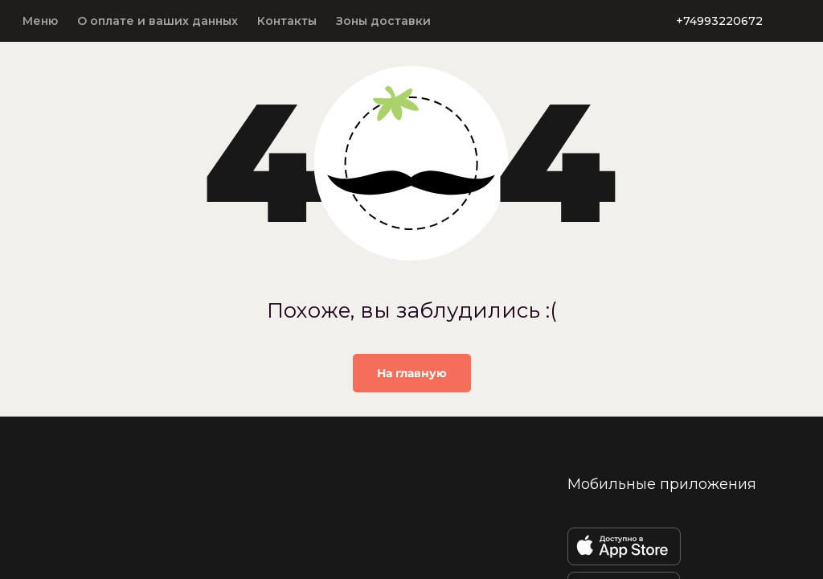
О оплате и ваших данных (157, 21)
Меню (40, 21)
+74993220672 (719, 21)
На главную (412, 373)
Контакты (287, 21)
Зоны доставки (383, 21)
